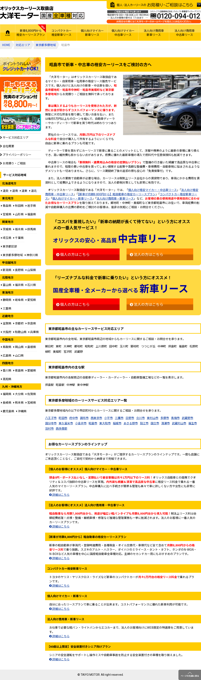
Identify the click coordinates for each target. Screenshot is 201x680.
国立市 (155, 423)
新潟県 (6, 270)
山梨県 (31, 270)
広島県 (6, 355)
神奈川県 (31, 255)
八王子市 (51, 418)
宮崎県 (31, 402)
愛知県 (31, 300)
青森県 (6, 205)
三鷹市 (119, 418)
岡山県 (18, 347)
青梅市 (175, 418)
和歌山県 (19, 332)
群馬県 (31, 229)
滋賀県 (6, 323)
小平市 (108, 418)
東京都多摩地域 (46, 45)
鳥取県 (6, 347)
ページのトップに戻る (189, 675)
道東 (23, 191)
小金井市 (81, 423)
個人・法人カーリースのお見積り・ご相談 (154, 5)
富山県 (6, 285)
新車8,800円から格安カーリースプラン (30, 32)
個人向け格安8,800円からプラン (20, 94)
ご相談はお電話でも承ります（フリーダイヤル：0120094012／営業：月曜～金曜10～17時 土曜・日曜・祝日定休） (154, 16)
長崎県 (6, 402)
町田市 (63, 418)
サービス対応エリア (14, 137)
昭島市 (93, 423)
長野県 (18, 270)
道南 (14, 191)
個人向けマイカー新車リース (92, 32)
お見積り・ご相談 (13, 163)
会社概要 (7, 146)
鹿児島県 (7, 411)
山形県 (18, 214)
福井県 (18, 285)
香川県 (6, 370)
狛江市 (144, 423)
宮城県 (6, 214)
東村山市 (152, 418)
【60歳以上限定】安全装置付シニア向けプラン (20, 122)
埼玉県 (6, 238)
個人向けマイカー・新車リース (72, 198)
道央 (4, 191)
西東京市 (96, 418)
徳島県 (18, 370)
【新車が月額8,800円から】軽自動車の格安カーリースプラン (116, 194)
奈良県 (31, 323)
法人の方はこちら (146, 254)
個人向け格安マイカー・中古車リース (152, 190)
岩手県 (31, 205)
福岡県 (6, 394)
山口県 (18, 355)
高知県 (6, 379)
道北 (33, 191)
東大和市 (105, 423)
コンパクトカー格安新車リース (61, 32)
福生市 (192, 423)
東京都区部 (9, 246)
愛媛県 (31, 370)
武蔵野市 (187, 418)
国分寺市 (51, 423)
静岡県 (6, 300)
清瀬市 (165, 423)
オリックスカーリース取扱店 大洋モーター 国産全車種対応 (42, 12)
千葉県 (18, 238)
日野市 (130, 418)
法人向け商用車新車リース (154, 32)
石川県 (31, 285)
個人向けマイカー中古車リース (123, 32)
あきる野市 (130, 423)
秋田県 (18, 205)
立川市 (140, 418)
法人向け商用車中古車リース (185, 32)
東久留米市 (66, 423)
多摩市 (164, 418)
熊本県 (18, 402)
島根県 (31, 347)
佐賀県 (31, 394)
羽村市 (49, 428)
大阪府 (6, 332)
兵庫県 (34, 332)
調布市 (84, 418)
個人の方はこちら (73, 254)
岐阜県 (18, 300)
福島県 (31, 214)
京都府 (18, 323)
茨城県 (6, 229)
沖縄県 (21, 411)
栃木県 (18, 229)
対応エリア (23, 45)
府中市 (73, 418)
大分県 (18, 394)
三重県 (6, 308)
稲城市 (117, 423)
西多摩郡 (61, 428)
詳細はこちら (59, 494)
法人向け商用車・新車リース (115, 198)
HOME (7, 32)
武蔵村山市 (179, 423)
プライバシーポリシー (15, 154)
